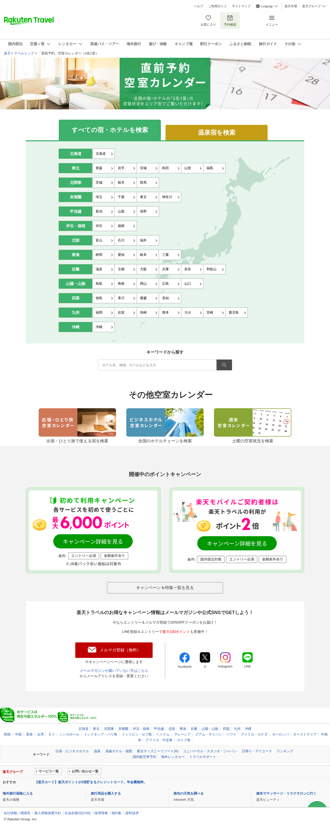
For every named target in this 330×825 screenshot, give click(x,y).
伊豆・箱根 (75, 226)
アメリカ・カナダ (254, 734)
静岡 (99, 255)
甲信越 (75, 211)
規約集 (116, 813)
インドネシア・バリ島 (100, 734)
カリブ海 (183, 740)
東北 (75, 168)
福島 (210, 168)
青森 (99, 168)
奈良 (187, 269)
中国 (18, 734)
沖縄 (75, 327)
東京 (143, 197)
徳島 (99, 298)
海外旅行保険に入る (18, 793)
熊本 (165, 312)
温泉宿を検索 (216, 132)
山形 (187, 168)
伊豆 (99, 226)
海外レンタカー (173, 757)
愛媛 (143, 298)
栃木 (121, 182)
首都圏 (75, 197)
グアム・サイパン (208, 734)
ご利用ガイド (217, 6)
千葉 (121, 197)
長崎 (143, 312)
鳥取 (99, 283)
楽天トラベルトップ (19, 53)
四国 (75, 298)
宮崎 (210, 312)
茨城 (99, 182)
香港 (29, 734)
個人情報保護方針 (47, 813)
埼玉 (99, 197)
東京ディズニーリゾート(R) (157, 751)
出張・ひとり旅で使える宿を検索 (77, 438)
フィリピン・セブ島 (137, 734)
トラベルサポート (202, 757)
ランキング (285, 751)
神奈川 (167, 197)
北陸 (75, 240)
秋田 (165, 168)
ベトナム (163, 734)
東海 (75, 255)
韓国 (7, 734)
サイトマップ (241, 6)
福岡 (99, 312)
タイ (51, 734)
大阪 (143, 269)
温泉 (97, 751)
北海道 (75, 154)
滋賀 (99, 269)
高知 (165, 298)
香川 (121, 298)
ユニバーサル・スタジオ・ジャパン (210, 751)
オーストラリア (305, 734)
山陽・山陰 (75, 284)
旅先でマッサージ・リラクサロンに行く (286, 793)
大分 (187, 312)
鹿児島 (234, 312)
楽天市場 (291, 6)
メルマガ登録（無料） (120, 650)
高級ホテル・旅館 (118, 751)
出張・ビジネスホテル (72, 751)
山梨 (121, 211)
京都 (121, 269)
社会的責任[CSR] (77, 813)
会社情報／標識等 (17, 813)
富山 (99, 240)
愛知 (121, 255)
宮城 (143, 168)
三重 (165, 255)
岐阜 (143, 255)
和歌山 (212, 269)
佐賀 (121, 312)
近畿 (75, 269)
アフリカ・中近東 (159, 740)
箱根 (121, 226)
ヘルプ (198, 6)
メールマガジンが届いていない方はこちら (114, 670)
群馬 (143, 182)
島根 (121, 283)
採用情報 (101, 813)
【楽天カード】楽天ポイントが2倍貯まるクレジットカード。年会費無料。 (91, 782)
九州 (75, 313)
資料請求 (132, 813)
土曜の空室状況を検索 (252, 438)
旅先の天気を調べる (189, 793)
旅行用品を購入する (106, 793)
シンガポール (69, 734)
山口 (187, 283)
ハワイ (231, 734)
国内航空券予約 (144, 757)
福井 (143, 240)
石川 (121, 240)
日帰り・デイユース (257, 751)
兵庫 (165, 269)
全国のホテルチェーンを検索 (165, 438)
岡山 (143, 283)
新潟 (99, 211)
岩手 (121, 168)
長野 (143, 211)
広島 (165, 283)
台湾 (40, 734)
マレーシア (182, 734)
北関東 (75, 183)
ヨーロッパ (280, 734)
